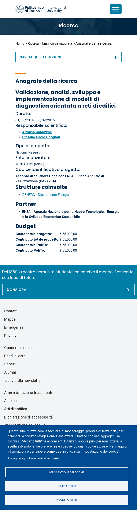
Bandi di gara (14, 356)
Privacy (10, 335)
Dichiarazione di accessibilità (28, 417)
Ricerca (69, 25)
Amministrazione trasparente (28, 392)
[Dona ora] (68, 289)
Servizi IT (12, 364)
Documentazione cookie (44, 458)
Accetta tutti (66, 499)
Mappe (10, 319)
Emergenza (13, 327)
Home (19, 44)
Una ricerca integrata (57, 44)
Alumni (10, 372)
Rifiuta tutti (67, 486)
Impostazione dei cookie (66, 472)
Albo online (13, 400)
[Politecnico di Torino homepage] (40, 9)
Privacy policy (16, 458)
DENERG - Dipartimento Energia (45, 195)
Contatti (11, 311)
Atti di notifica (15, 409)
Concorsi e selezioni (21, 347)
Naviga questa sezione (68, 57)
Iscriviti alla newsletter (23, 380)
